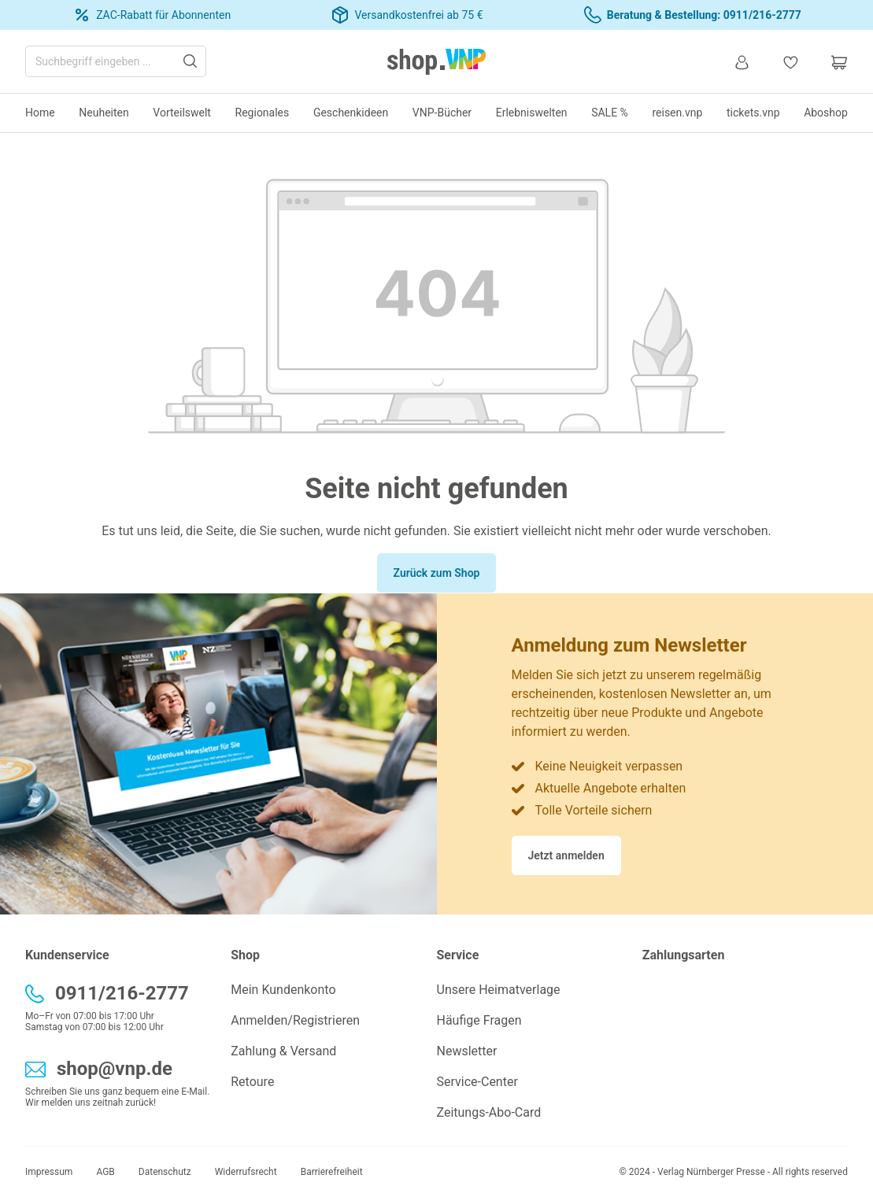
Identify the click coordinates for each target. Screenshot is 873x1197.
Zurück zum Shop (437, 573)
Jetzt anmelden (566, 855)
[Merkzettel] (790, 62)
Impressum (48, 1171)
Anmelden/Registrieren (295, 1020)
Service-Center (477, 1081)
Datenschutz (165, 1171)
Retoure (252, 1081)
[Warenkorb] (831, 62)
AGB (105, 1171)
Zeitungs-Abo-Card (489, 1112)
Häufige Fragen (479, 1020)
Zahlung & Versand (283, 1051)
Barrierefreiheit (332, 1171)
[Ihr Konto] (741, 61)
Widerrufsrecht (246, 1171)
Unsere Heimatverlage (498, 989)
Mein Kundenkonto (283, 989)
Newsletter (467, 1051)
